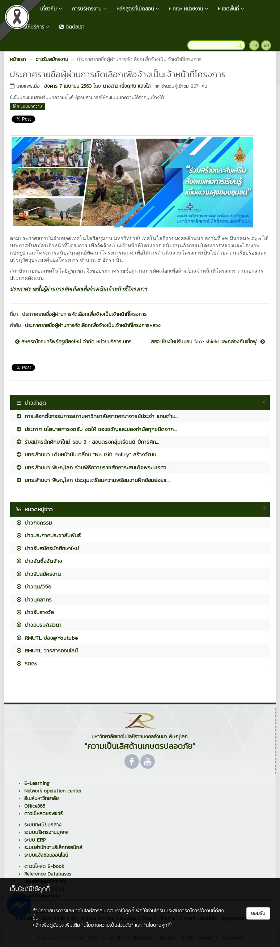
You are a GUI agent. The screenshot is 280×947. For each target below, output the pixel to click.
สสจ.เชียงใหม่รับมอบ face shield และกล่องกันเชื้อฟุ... (208, 342)
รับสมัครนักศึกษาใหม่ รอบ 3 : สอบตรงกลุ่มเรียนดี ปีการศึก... (87, 442)
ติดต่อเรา (71, 27)
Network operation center (52, 791)
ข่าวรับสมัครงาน (38, 574)
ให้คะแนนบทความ (27, 106)
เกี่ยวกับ (51, 9)
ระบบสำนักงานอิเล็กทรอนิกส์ (53, 847)
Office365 (34, 806)
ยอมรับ (258, 913)
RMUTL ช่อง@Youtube (47, 638)
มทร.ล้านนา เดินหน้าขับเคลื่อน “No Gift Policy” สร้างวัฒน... (88, 454)
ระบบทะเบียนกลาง (42, 825)
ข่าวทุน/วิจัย (33, 586)
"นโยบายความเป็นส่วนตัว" (107, 925)
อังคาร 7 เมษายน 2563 (68, 86)
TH (254, 45)
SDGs (26, 663)
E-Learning (37, 783)
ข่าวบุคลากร (34, 599)
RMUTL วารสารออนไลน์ (47, 650)
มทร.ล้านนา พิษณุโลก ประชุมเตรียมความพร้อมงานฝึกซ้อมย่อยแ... (93, 480)
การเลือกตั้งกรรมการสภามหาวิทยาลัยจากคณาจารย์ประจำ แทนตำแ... (97, 416)
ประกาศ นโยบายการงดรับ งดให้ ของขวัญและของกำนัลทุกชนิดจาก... (96, 429)
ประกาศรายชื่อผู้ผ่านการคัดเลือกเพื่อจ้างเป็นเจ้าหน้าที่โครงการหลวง (93, 325)
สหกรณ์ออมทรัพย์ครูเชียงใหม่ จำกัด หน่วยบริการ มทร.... (74, 342)
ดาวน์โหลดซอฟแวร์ (43, 813)
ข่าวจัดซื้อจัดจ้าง (39, 561)
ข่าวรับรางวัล (35, 612)
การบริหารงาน (90, 9)
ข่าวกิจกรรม (34, 522)
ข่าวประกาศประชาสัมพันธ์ (48, 535)
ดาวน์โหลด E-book (44, 866)
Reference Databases (47, 874)
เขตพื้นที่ (231, 9)
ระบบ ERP (35, 840)
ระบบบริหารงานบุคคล (46, 832)
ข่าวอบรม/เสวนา (38, 625)
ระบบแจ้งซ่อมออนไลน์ (46, 855)
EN (266, 45)
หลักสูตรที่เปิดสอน (138, 9)
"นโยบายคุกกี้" (158, 925)
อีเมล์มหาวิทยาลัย (41, 798)
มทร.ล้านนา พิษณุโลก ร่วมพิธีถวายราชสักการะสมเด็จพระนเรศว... (93, 467)
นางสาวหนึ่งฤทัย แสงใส (126, 86)
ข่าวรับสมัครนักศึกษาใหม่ (47, 548)
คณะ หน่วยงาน (189, 9)
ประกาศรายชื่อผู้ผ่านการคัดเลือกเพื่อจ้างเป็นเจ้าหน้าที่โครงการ (78, 289)
